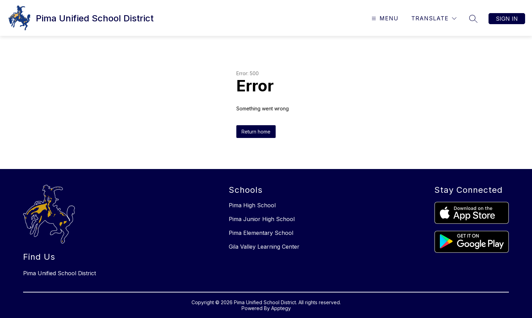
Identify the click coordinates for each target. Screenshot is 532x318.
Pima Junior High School (262, 219)
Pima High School (252, 205)
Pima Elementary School (261, 232)
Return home (256, 132)
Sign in (507, 18)
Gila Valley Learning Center (264, 246)
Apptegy (281, 308)
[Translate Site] (434, 18)
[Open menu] (384, 18)
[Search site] (473, 18)
